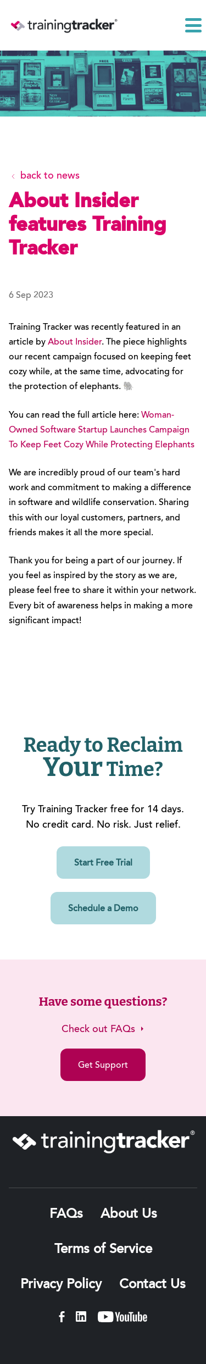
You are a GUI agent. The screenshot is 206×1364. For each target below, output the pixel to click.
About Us (129, 1214)
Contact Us (152, 1284)
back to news (44, 176)
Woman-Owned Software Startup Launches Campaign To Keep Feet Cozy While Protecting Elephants (101, 430)
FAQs (66, 1214)
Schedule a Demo (103, 909)
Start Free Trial (103, 863)
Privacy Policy (61, 1284)
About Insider (75, 342)
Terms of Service (103, 1249)
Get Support (103, 1065)
